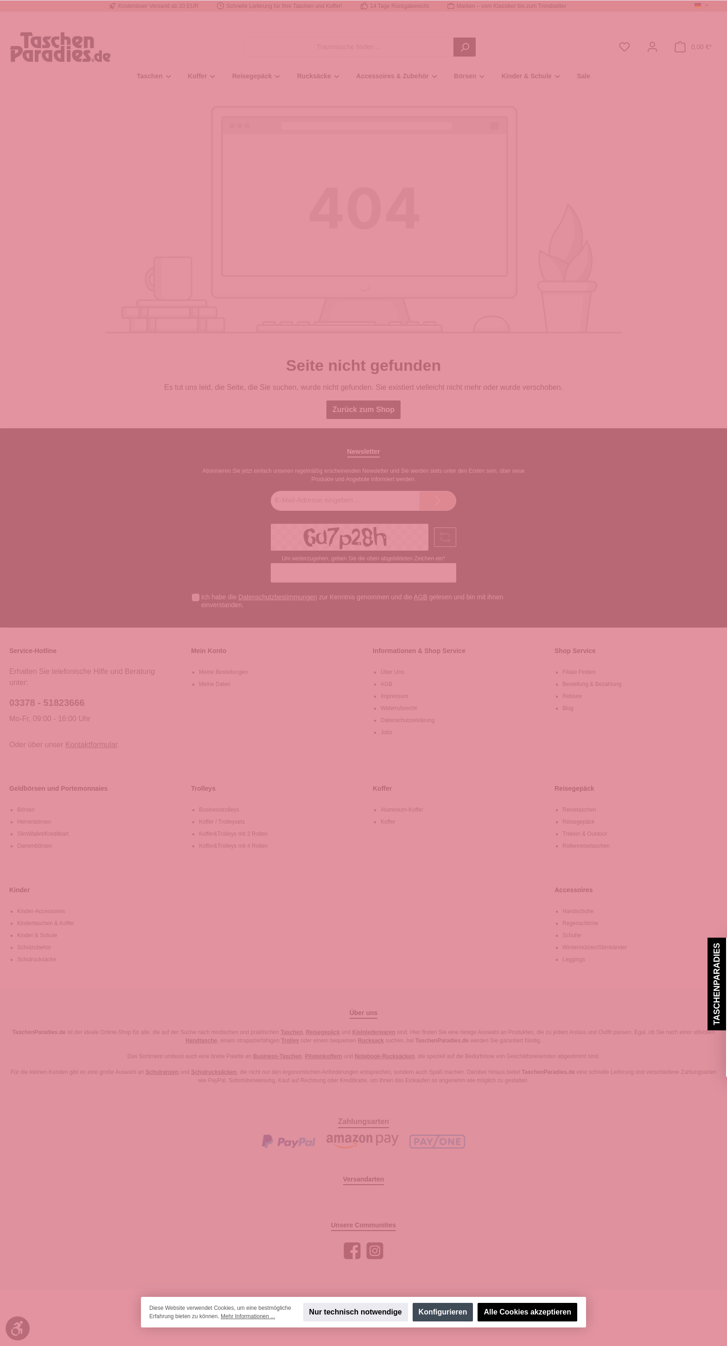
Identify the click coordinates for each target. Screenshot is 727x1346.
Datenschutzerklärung (408, 720)
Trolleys (203, 788)
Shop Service (575, 650)
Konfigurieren (443, 1312)
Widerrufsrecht (399, 708)
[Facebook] (352, 1250)
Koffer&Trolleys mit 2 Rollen (233, 834)
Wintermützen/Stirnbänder (594, 947)
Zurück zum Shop (363, 409)
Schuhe (571, 935)
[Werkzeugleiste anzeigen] (18, 1328)
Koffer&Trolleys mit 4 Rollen (233, 846)
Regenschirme (580, 923)
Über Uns (392, 672)
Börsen (26, 809)
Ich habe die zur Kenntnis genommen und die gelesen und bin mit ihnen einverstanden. (352, 601)
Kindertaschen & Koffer (45, 923)
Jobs (386, 732)
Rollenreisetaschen (586, 846)
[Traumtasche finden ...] (349, 47)
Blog (568, 708)
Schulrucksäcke (36, 959)
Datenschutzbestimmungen (277, 597)
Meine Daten (214, 684)
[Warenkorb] (693, 47)
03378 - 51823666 (46, 703)
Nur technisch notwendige (355, 1312)
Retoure (572, 696)
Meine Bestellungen (223, 672)
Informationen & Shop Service (419, 650)
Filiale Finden (578, 672)
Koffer (382, 788)
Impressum (394, 696)
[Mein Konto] (652, 47)
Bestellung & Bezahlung (591, 684)
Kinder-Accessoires (41, 911)
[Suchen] (464, 47)
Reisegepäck (574, 788)
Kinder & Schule (37, 935)
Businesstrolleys (219, 809)
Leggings (573, 959)
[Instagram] (374, 1250)
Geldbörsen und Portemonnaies (58, 788)
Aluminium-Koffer (402, 809)
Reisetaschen (579, 809)
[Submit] (437, 501)
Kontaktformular (91, 745)
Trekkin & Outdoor (584, 834)
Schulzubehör (34, 947)
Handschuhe (577, 911)
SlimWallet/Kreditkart (43, 834)
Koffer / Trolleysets (222, 822)
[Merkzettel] (624, 47)
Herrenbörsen (34, 822)
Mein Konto (208, 650)
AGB (420, 597)
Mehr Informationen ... (248, 1316)
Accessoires (574, 890)
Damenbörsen (34, 846)
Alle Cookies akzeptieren (527, 1312)
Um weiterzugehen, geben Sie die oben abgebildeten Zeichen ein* (363, 558)
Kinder (19, 890)
